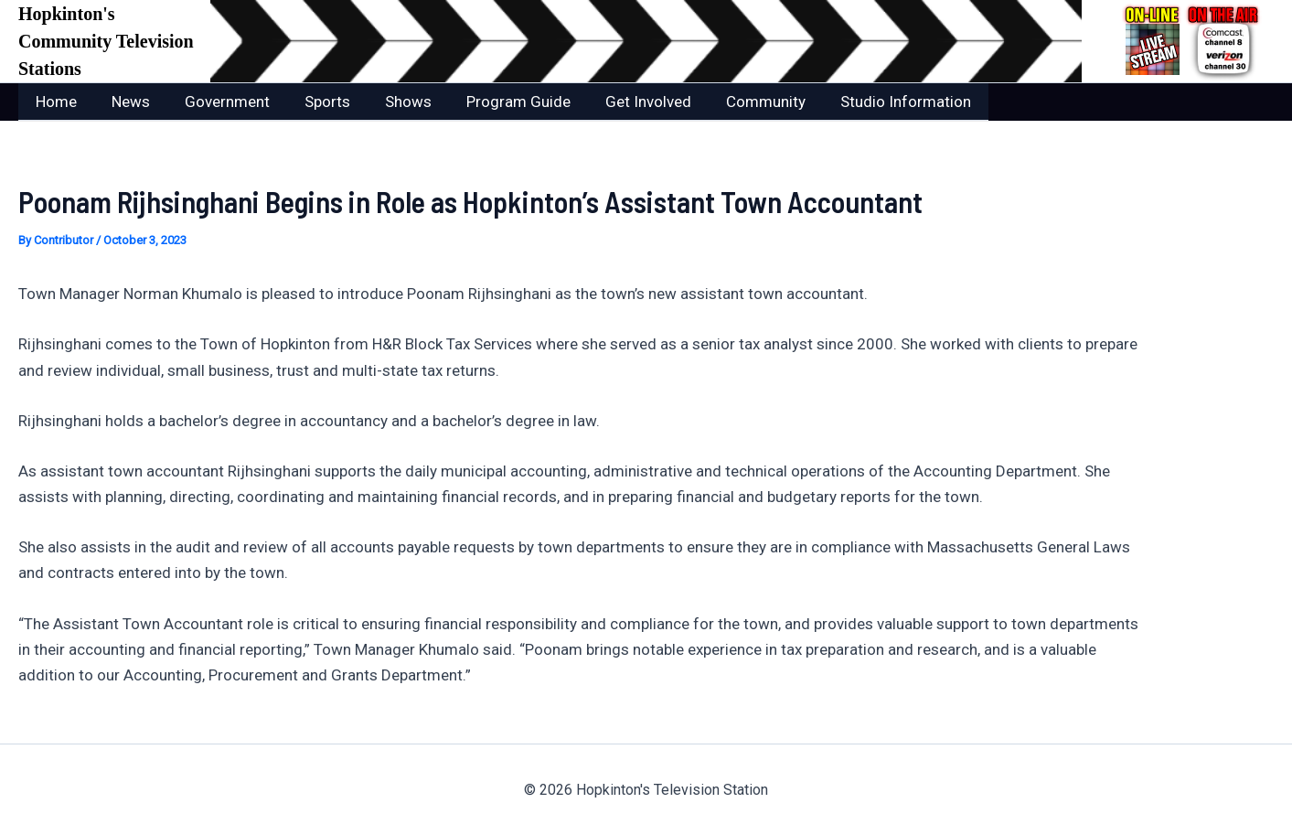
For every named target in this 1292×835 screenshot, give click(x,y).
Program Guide (498, 101)
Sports (314, 101)
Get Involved (624, 101)
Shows (391, 101)
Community (738, 101)
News (125, 101)
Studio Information (874, 101)
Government (218, 101)
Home (54, 101)
